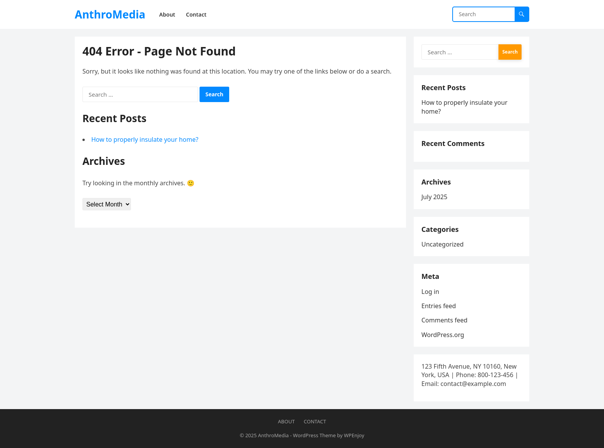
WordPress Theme (314, 435)
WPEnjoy (354, 435)
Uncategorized (442, 244)
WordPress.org (442, 335)
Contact (315, 421)
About (286, 421)
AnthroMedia (110, 14)
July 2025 (434, 197)
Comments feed (444, 320)
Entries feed (438, 306)
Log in (430, 291)
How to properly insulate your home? (144, 139)
